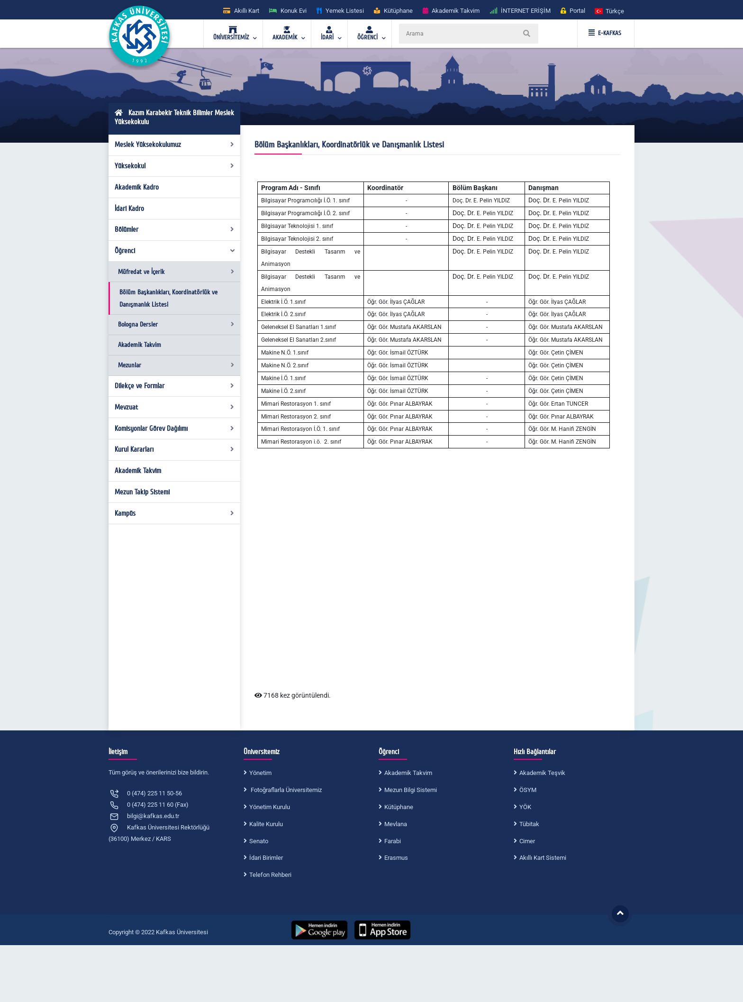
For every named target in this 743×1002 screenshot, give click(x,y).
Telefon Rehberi (270, 874)
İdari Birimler (266, 857)
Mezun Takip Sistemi (142, 492)
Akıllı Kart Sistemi (542, 857)
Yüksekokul (175, 166)
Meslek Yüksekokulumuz (175, 144)
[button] (610, 10)
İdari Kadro (129, 208)
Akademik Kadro (137, 187)
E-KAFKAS (605, 33)
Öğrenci (175, 250)
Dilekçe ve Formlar (175, 386)
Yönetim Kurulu (269, 807)
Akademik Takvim (139, 345)
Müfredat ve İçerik (176, 272)
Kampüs (175, 513)
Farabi (392, 841)
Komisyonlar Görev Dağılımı (175, 428)
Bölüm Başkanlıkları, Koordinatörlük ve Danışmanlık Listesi (168, 298)
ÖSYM (527, 789)
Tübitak (529, 824)
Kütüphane (398, 807)
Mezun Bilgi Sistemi (410, 789)
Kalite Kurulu (266, 824)
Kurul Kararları (175, 449)
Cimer (527, 841)
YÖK (525, 807)
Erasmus (396, 857)
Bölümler (175, 229)
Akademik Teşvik (542, 772)
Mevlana (395, 824)
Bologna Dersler (176, 324)
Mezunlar (176, 365)
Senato (258, 841)
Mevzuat (175, 407)
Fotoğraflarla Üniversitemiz (285, 789)
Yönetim (260, 772)
